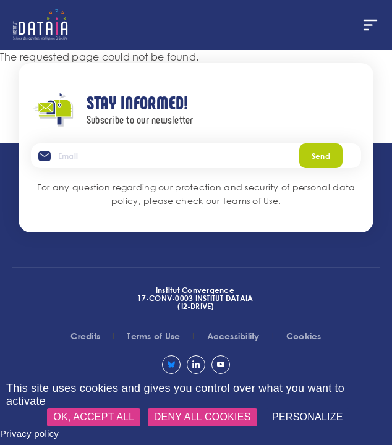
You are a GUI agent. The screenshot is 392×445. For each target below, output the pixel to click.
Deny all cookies (202, 417)
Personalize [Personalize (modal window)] (307, 417)
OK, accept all (93, 417)
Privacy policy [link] (29, 433)
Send (321, 156)
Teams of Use (250, 200)
